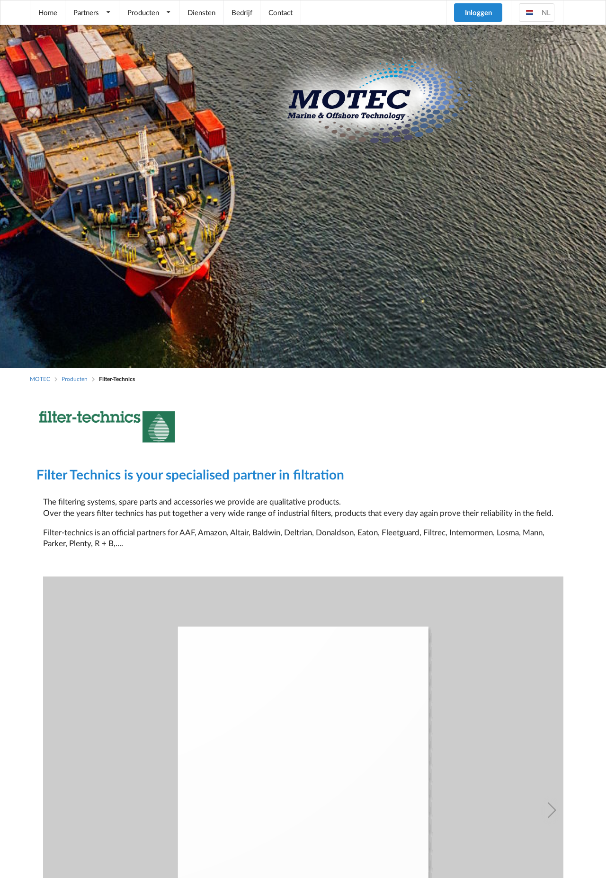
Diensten (201, 12)
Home (47, 12)
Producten (149, 12)
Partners (92, 12)
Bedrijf (242, 12)
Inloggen (478, 12)
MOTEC (40, 378)
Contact (280, 12)
